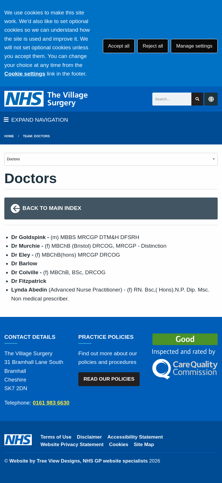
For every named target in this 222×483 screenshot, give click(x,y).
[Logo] (46, 99)
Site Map (144, 444)
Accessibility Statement (135, 437)
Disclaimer (89, 437)
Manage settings (194, 46)
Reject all (153, 46)
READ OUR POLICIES (109, 379)
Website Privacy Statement (71, 444)
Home (9, 136)
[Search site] (197, 99)
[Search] (171, 99)
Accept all (119, 46)
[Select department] (111, 159)
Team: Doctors (36, 136)
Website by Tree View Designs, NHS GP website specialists (78, 461)
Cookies (118, 444)
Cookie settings (24, 74)
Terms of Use (55, 437)
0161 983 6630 (51, 403)
